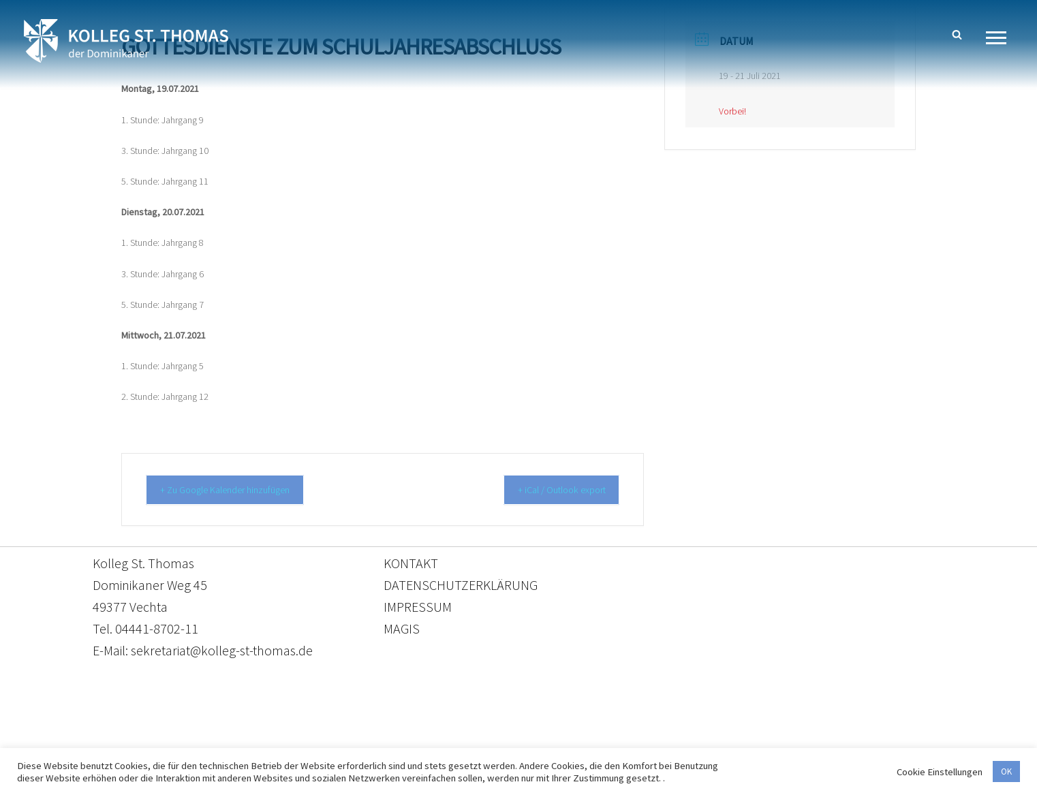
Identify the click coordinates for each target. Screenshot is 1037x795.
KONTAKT (411, 562)
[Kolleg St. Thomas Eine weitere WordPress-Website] (126, 41)
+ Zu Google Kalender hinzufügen (235, 489)
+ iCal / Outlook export (553, 489)
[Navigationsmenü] (1001, 37)
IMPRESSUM (418, 605)
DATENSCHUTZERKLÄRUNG (461, 584)
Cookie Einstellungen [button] (939, 772)
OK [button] (1006, 771)
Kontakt (390, 731)
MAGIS (402, 627)
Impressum (630, 731)
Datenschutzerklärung (504, 731)
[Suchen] (957, 34)
